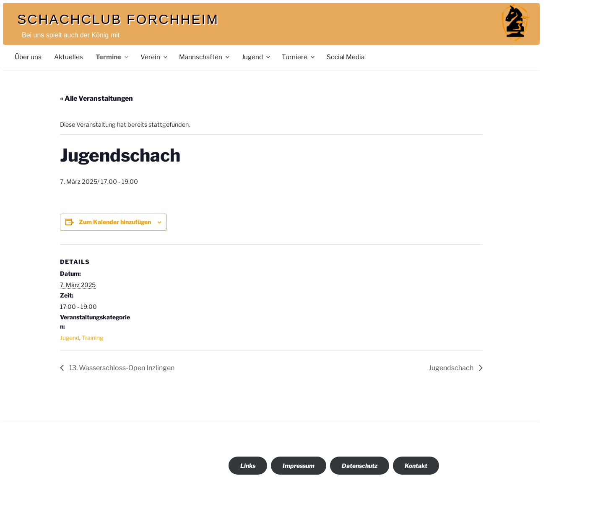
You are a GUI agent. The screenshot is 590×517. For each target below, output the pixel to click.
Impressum (298, 465)
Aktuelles (68, 57)
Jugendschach (452, 368)
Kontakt (416, 465)
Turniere (299, 57)
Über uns (28, 57)
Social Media (345, 57)
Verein (154, 57)
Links (247, 465)
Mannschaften (205, 57)
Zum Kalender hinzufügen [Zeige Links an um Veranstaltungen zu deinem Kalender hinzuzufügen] (115, 221)
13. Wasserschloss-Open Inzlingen (121, 368)
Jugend (256, 57)
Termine (113, 57)
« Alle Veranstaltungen (96, 98)
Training (92, 337)
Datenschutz (359, 465)
